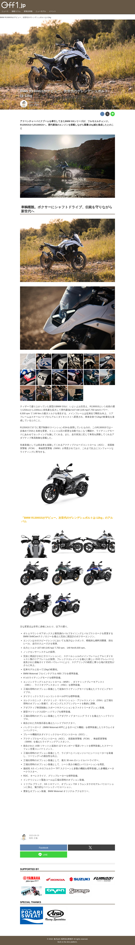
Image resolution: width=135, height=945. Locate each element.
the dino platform (70, 942)
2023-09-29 (34, 102)
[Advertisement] (40, 811)
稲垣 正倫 (33, 105)
